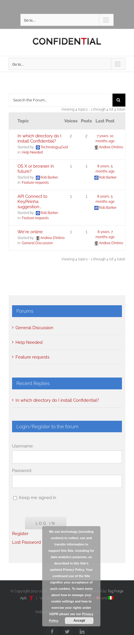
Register (20, 533)
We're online (30, 231)
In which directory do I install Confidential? (39, 138)
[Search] (118, 100)
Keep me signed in (37, 497)
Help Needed (32, 152)
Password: (22, 470)
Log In (46, 523)
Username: (23, 446)
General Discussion (37, 243)
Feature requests (35, 183)
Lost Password (26, 542)
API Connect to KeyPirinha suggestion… (32, 201)
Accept (79, 621)
